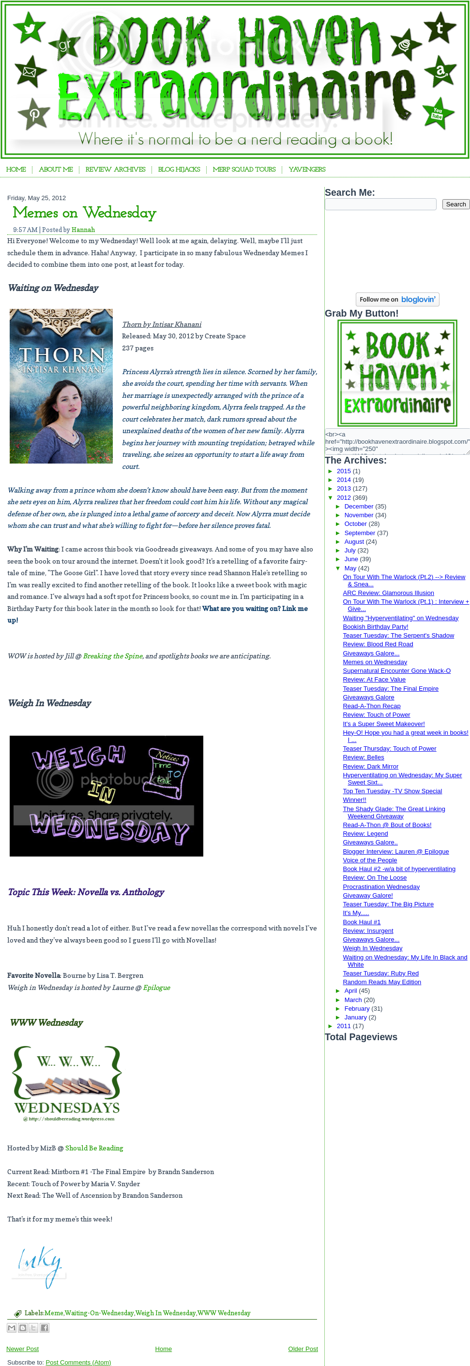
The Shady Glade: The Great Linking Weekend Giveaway (394, 812)
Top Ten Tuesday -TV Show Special (392, 791)
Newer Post (22, 1348)
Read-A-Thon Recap (371, 706)
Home (16, 170)
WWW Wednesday (224, 1313)
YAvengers (306, 170)
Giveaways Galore (368, 697)
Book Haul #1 (361, 922)
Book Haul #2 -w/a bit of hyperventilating (399, 868)
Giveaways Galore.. (370, 842)
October (357, 523)
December (360, 506)
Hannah (83, 229)
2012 (345, 497)
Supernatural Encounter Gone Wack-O (397, 670)
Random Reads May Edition (382, 982)
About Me (56, 170)
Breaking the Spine (112, 656)
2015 (345, 471)
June (352, 559)
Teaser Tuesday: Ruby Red (381, 973)
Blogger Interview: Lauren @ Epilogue (396, 851)
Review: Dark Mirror (370, 766)
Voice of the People (370, 860)
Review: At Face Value (374, 679)
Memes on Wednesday (84, 213)
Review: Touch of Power (376, 714)
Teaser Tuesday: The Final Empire (391, 688)
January (357, 1017)
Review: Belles (363, 757)
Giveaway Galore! (368, 895)
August (355, 541)
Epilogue (156, 987)
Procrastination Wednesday (381, 886)
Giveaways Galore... (371, 653)
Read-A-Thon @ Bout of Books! (387, 824)
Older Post (303, 1348)
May (351, 568)
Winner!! (354, 799)
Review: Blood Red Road (378, 644)
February (358, 1008)
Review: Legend (365, 833)
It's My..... (356, 912)
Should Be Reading (94, 1148)
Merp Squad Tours (244, 170)
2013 (345, 488)
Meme (54, 1313)
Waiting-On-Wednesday (99, 1313)
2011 (345, 1026)
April (352, 990)
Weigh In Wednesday (166, 1313)
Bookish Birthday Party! (375, 626)
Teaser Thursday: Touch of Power (389, 748)
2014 (345, 479)
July (351, 550)
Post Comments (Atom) (78, 1362)
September (361, 533)
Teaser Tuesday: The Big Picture (388, 904)
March (354, 999)
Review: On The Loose (375, 877)
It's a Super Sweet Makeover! (384, 723)
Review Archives (115, 170)
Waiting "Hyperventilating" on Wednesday (400, 618)
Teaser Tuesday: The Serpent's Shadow (398, 635)
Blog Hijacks (179, 170)
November (360, 515)
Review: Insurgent (368, 930)
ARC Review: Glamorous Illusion (388, 592)
